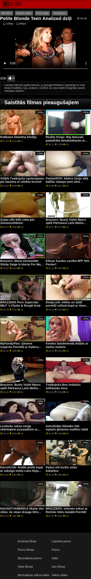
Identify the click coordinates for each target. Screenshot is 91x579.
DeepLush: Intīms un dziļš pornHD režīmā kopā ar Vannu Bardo (67, 306)
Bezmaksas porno (29, 558)
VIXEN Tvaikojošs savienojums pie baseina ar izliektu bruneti (22, 180)
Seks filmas (25, 566)
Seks (55, 558)
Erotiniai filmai (27, 541)
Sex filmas (58, 566)
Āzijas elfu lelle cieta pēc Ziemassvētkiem (17, 221)
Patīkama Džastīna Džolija (18, 137)
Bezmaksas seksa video (33, 575)
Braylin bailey (24, 13)
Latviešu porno (61, 541)
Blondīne (7, 13)
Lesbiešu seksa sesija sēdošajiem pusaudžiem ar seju (19, 429)
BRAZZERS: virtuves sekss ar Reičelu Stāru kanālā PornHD (67, 510)
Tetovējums (59, 13)
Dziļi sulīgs (42, 13)
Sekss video (59, 575)
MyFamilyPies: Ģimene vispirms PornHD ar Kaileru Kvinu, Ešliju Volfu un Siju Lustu (19, 348)
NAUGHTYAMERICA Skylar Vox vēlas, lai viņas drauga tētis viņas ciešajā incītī (22, 512)
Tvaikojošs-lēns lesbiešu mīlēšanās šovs (63, 386)
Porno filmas (26, 549)
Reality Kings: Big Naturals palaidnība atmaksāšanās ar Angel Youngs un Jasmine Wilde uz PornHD (65, 142)
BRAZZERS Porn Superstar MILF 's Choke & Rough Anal (20, 304)
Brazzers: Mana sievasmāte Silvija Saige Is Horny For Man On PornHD (21, 264)
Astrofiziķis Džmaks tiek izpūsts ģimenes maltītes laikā (67, 427)
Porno (55, 549)
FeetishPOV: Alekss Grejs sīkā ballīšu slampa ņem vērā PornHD (67, 182)
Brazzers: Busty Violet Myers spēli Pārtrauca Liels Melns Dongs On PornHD (66, 223)
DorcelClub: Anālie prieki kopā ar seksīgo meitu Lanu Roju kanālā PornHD (21, 471)
